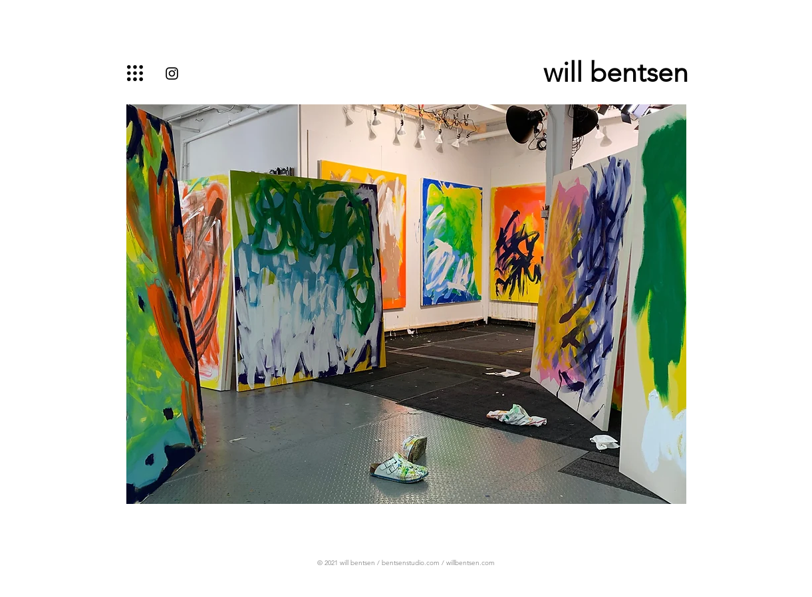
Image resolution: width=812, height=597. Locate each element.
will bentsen (615, 72)
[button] (135, 73)
